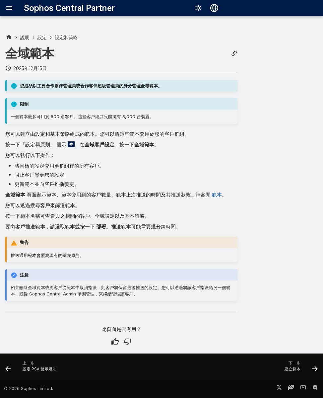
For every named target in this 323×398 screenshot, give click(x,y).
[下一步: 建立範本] (299, 368)
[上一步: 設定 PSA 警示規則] (32, 368)
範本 (217, 195)
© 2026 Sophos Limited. (28, 388)
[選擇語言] (214, 8)
